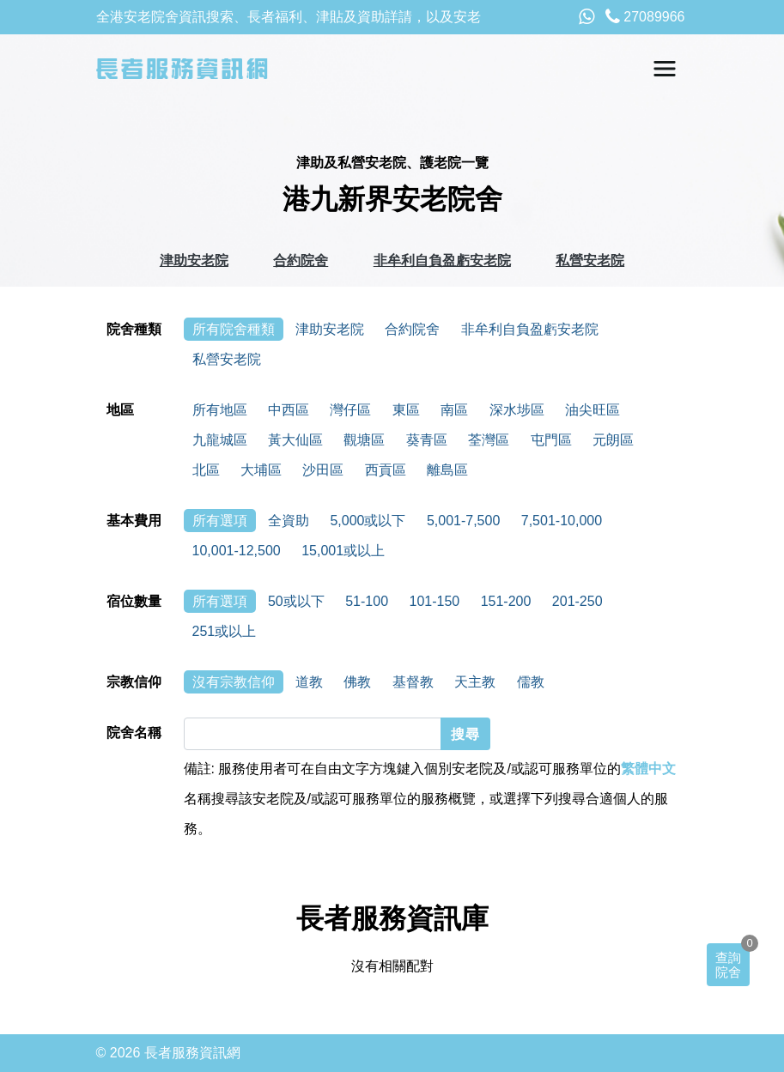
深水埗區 (516, 410)
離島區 (447, 470)
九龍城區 (219, 440)
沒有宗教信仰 (233, 682)
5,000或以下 (367, 520)
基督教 (413, 682)
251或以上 (224, 631)
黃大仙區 (295, 440)
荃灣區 (488, 440)
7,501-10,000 (561, 520)
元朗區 (613, 440)
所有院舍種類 (233, 329)
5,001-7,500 (463, 520)
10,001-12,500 (236, 550)
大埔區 (261, 470)
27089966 (645, 16)
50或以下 (296, 601)
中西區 (288, 410)
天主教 (474, 682)
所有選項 (219, 520)
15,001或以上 (343, 550)
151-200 (506, 601)
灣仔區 (350, 410)
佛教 (357, 682)
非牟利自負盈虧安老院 (442, 260)
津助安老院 (194, 260)
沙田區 (322, 470)
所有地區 (219, 410)
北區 (206, 470)
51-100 (366, 601)
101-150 (434, 601)
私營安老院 (590, 260)
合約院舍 (300, 260)
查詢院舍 (728, 964)
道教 (309, 682)
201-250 (577, 601)
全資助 (288, 520)
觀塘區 (364, 440)
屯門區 (551, 440)
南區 (454, 410)
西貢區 (385, 470)
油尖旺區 (592, 410)
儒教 (530, 682)
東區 (406, 410)
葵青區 (426, 440)
